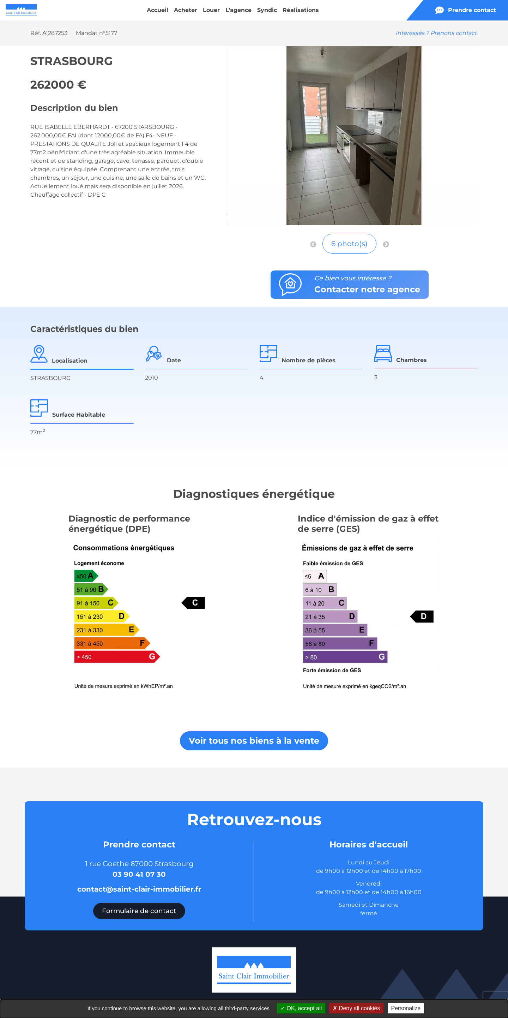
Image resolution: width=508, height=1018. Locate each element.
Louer (211, 10)
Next (385, 244)
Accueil (157, 10)
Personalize (406, 1008)
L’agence (238, 10)
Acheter (185, 10)
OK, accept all (301, 1008)
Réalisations (301, 10)
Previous (313, 244)
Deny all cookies (356, 1008)
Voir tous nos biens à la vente (254, 741)
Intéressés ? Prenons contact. (436, 33)
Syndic (267, 10)
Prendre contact (465, 10)
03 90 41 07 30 (139, 874)
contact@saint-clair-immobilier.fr (139, 889)
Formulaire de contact (139, 911)
